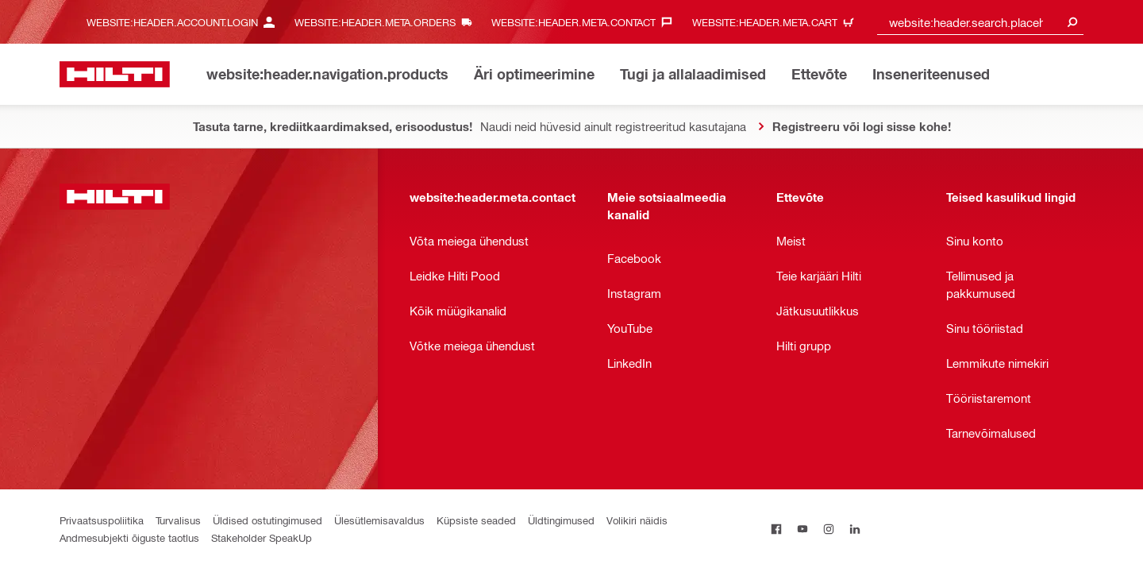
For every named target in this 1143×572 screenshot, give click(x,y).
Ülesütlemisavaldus (379, 520)
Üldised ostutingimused (267, 520)
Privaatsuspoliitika (102, 520)
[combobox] (980, 22)
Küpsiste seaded (476, 520)
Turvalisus (178, 520)
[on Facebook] (777, 529)
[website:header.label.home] (115, 74)
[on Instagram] (829, 529)
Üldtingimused (561, 520)
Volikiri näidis (637, 520)
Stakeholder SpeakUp (261, 537)
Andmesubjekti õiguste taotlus (129, 537)
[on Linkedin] (855, 529)
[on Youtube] (803, 529)
